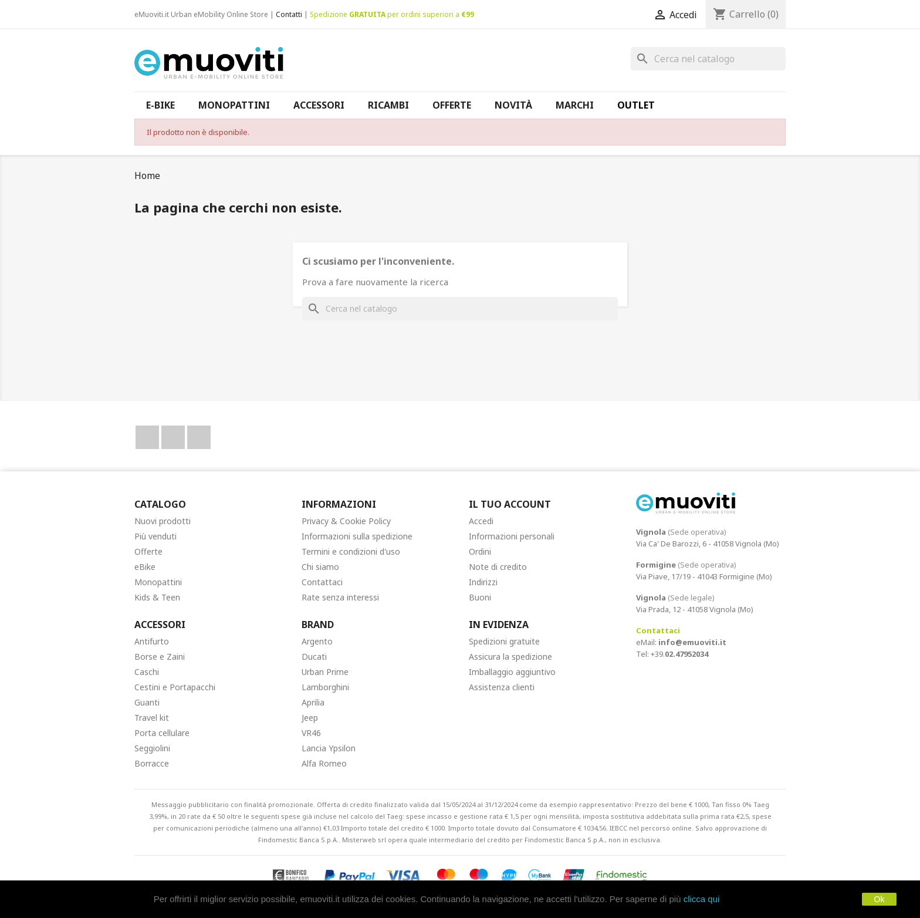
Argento (317, 641)
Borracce (151, 763)
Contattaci (322, 582)
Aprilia (313, 702)
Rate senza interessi (340, 597)
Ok (879, 899)
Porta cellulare (162, 732)
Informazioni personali (511, 536)
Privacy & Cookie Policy (346, 520)
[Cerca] (708, 58)
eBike (144, 566)
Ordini (480, 551)
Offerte (148, 551)
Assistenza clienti (502, 687)
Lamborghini (325, 687)
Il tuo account (510, 504)
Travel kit (151, 717)
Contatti (289, 14)
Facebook (147, 437)
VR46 (311, 732)
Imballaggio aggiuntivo (512, 671)
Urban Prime (325, 671)
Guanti (147, 702)
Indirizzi (483, 582)
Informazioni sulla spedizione (357, 536)
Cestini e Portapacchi (174, 687)
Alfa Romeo (324, 763)
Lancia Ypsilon (329, 748)
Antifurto (151, 641)
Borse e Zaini (159, 656)
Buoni (480, 597)
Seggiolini (152, 748)
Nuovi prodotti (162, 520)
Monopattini (158, 582)
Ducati (314, 656)
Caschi (146, 671)
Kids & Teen (157, 597)
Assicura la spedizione (510, 656)
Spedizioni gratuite (504, 641)
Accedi (481, 520)
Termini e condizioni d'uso (351, 551)
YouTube (173, 437)
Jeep (310, 717)
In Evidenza (499, 624)
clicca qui (702, 899)
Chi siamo (320, 566)
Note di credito (498, 566)
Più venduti (155, 536)
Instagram (199, 437)
